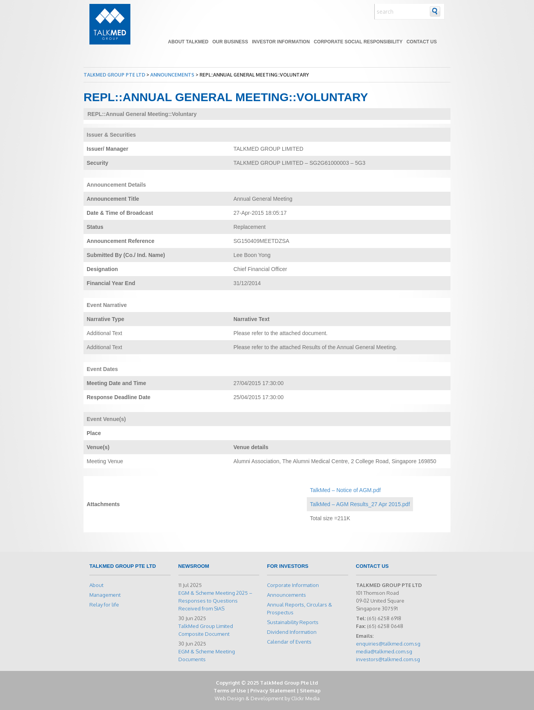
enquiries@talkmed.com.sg (388, 643)
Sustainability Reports (293, 622)
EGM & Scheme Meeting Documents (206, 655)
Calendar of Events (289, 642)
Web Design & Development (249, 698)
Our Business (230, 42)
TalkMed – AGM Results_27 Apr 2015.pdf (360, 504)
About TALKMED (188, 42)
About (96, 585)
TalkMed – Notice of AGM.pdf (345, 490)
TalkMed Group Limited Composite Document (205, 630)
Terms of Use (230, 690)
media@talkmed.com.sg (384, 651)
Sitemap (310, 690)
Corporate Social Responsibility (358, 42)
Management (105, 595)
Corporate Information (293, 585)
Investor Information (281, 42)
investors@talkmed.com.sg (388, 659)
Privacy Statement (272, 690)
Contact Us (421, 42)
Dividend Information (292, 632)
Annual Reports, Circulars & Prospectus (299, 608)
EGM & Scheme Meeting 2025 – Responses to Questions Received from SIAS (215, 601)
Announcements (286, 595)
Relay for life (104, 604)
